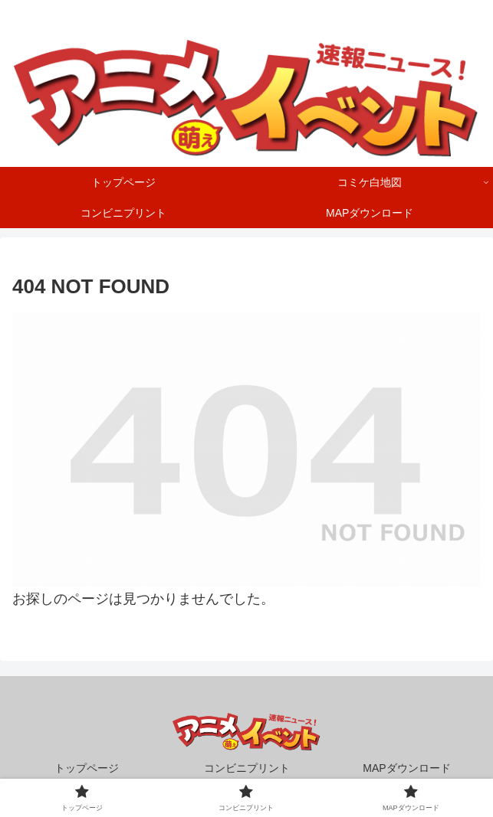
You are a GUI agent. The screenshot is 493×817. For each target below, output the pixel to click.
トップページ (86, 768)
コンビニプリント (247, 768)
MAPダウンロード (406, 768)
